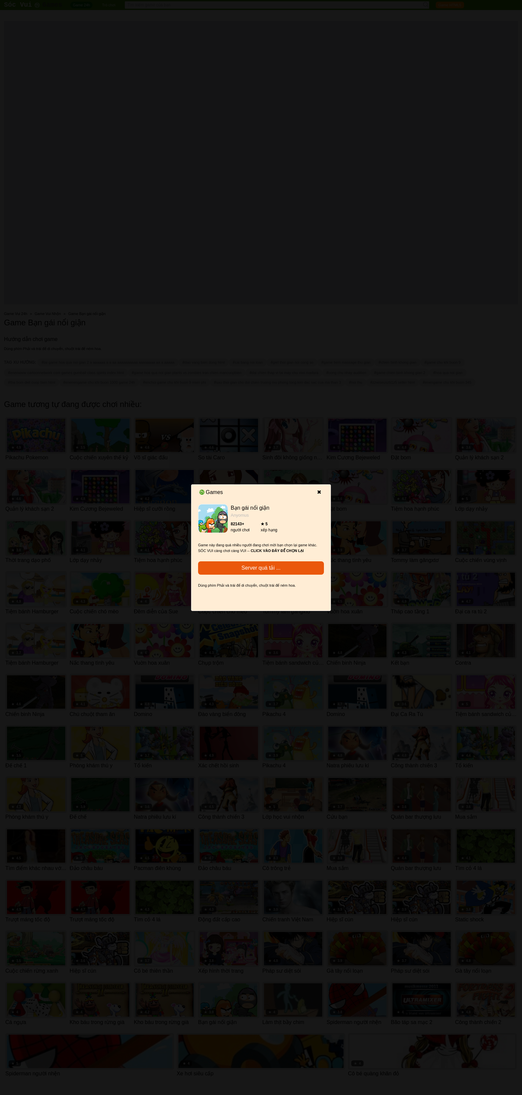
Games (211, 492)
